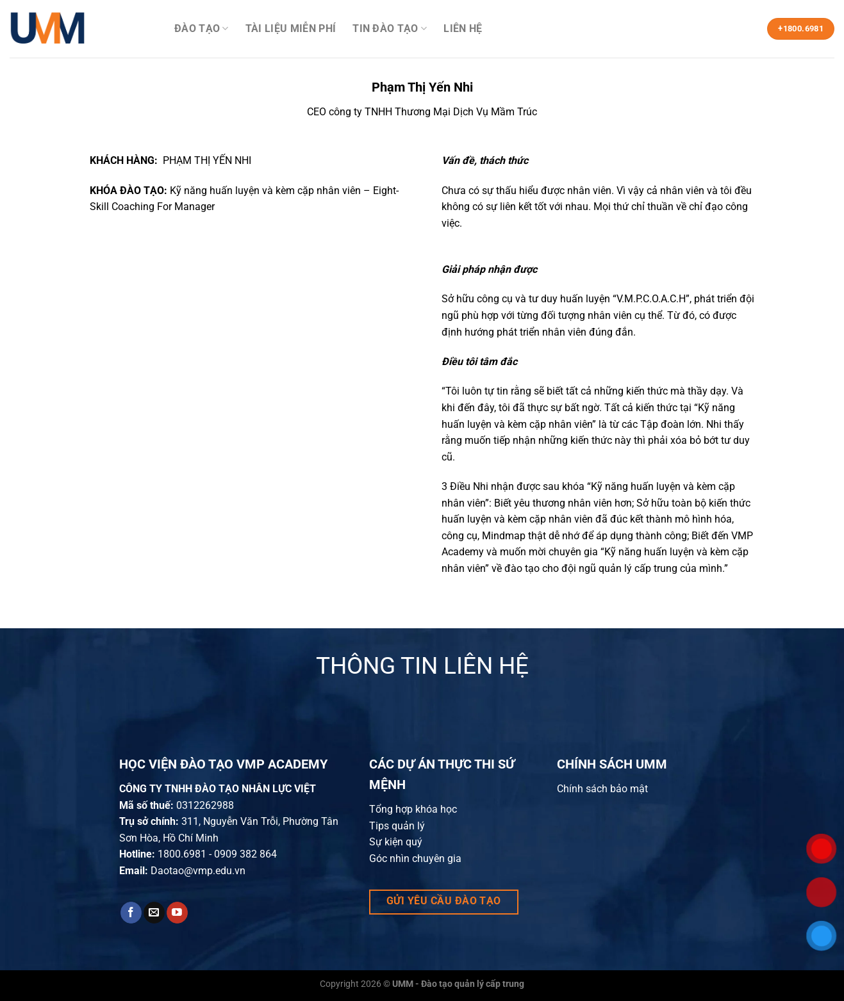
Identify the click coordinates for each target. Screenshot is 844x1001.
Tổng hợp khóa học (413, 809)
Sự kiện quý (395, 842)
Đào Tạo (201, 28)
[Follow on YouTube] (177, 913)
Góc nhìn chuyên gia (415, 858)
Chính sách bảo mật (602, 789)
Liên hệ (462, 28)
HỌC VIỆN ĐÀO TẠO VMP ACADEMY (223, 764)
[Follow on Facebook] (131, 913)
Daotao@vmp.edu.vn (198, 871)
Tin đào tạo (389, 28)
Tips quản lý (397, 826)
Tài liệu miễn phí (290, 28)
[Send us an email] (154, 913)
